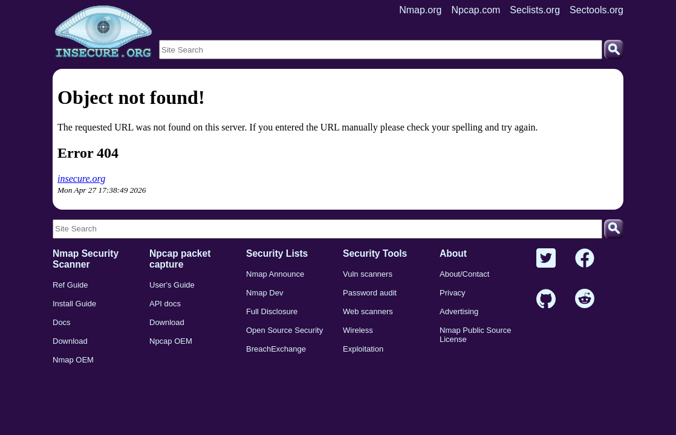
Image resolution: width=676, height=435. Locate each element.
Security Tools (375, 253)
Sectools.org (596, 10)
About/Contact (464, 274)
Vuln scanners (367, 274)
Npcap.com (475, 10)
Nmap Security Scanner (86, 258)
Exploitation (363, 348)
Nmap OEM (73, 359)
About (453, 253)
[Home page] (103, 32)
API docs (165, 303)
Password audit (370, 292)
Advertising (459, 311)
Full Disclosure (271, 311)
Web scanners (368, 311)
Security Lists (277, 253)
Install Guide (74, 303)
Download (70, 341)
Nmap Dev (264, 292)
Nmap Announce (275, 274)
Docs (62, 322)
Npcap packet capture (179, 258)
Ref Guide (70, 284)
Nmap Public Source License (476, 335)
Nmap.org (420, 10)
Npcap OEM (170, 341)
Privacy (453, 292)
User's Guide (172, 284)
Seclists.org (535, 10)
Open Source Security (284, 330)
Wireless (358, 330)
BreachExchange (276, 348)
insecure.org (81, 178)
